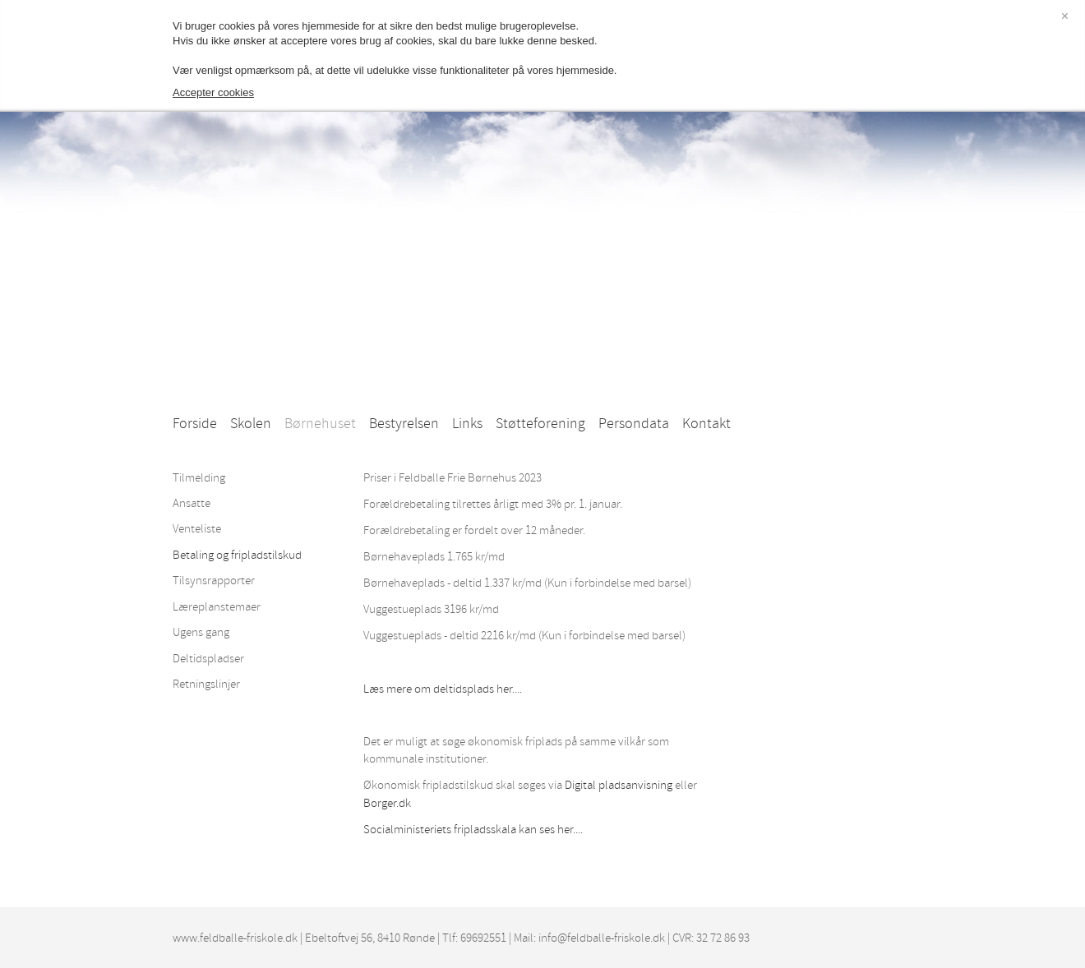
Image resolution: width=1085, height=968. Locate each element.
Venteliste (197, 529)
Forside (195, 423)
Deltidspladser (208, 658)
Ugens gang (201, 632)
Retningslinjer (206, 684)
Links (467, 423)
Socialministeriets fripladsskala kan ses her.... (473, 829)
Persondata (633, 423)
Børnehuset (320, 423)
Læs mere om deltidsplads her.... (442, 689)
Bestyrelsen (404, 423)
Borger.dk (387, 803)
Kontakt (706, 423)
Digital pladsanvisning (618, 785)
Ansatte (191, 503)
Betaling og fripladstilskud (237, 555)
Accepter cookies (213, 92)
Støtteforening (540, 423)
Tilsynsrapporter (214, 580)
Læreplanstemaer (217, 607)
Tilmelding (199, 478)
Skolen (250, 423)
